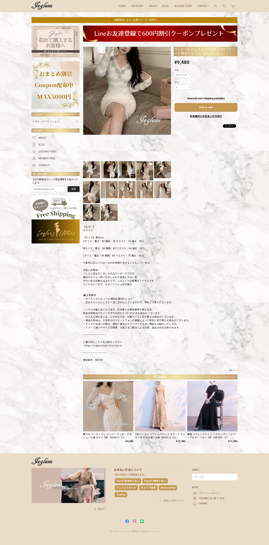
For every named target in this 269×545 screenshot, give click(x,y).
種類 (176, 70)
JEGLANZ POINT (183, 6)
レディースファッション (45, 121)
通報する (232, 370)
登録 (73, 189)
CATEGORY (137, 6)
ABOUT (153, 6)
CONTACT (203, 6)
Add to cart (206, 107)
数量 (176, 82)
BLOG (165, 6)
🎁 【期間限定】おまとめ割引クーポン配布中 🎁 (134, 20)
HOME (122, 6)
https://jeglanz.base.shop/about (103, 345)
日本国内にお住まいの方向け (206, 116)
